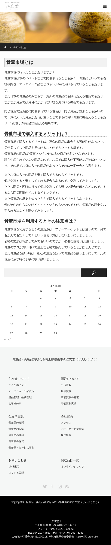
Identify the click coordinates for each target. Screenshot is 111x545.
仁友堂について (19, 378)
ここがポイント (18, 384)
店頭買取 (66, 391)
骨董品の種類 (16, 435)
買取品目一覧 (70, 460)
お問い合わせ (18, 460)
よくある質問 (16, 472)
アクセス (66, 422)
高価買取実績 (68, 403)
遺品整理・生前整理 (20, 397)
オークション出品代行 (21, 391)
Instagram (59, 485)
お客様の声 (15, 403)
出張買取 (66, 384)
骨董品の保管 (16, 441)
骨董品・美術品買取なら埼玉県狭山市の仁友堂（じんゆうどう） (55, 359)
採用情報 (66, 435)
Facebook (52, 485)
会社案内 (67, 416)
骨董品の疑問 (16, 422)
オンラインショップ (72, 466)
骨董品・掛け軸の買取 (21, 447)
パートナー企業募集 (72, 428)
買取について (70, 378)
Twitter (44, 485)
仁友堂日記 (16, 416)
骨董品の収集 (16, 428)
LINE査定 (14, 466)
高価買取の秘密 (70, 397)
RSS (66, 485)
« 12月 (8, 339)
